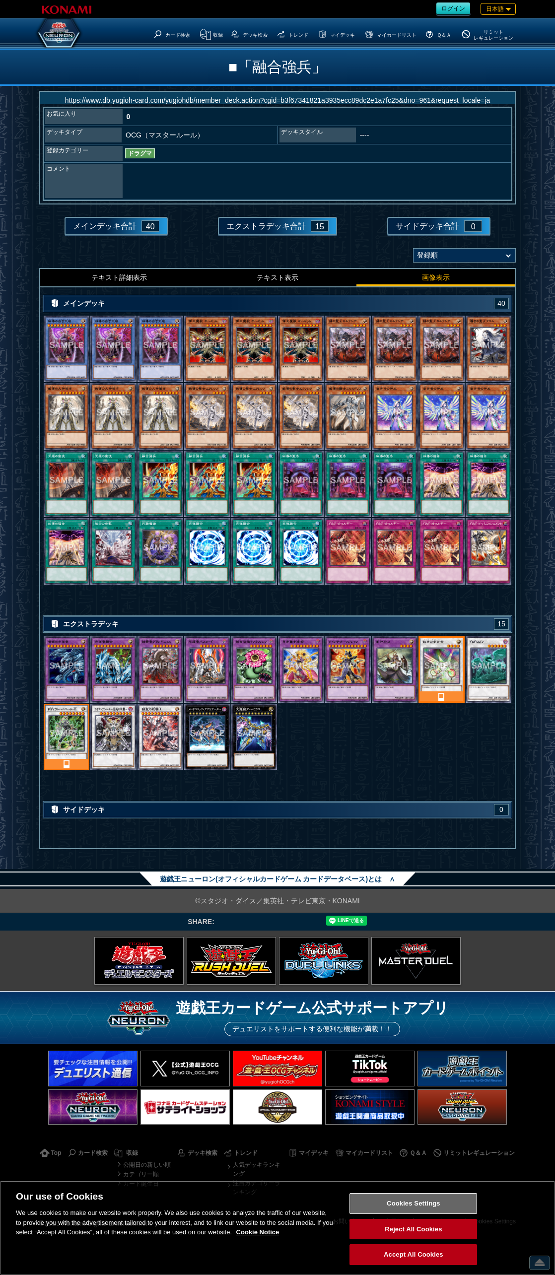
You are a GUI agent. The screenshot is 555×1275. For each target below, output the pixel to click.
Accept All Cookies (413, 1254)
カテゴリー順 (141, 1174)
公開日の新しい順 (147, 1164)
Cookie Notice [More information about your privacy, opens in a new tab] (257, 1232)
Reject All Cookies (413, 1229)
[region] (277, 1228)
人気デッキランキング (256, 1169)
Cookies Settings (413, 1203)
